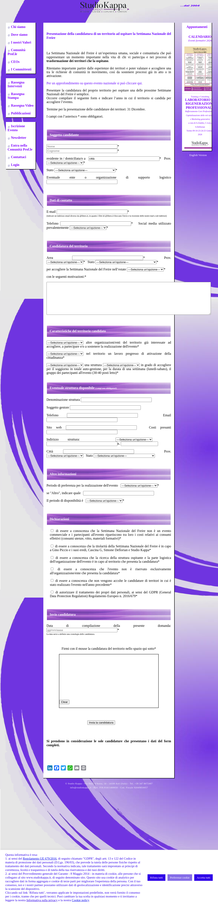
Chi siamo (17, 27)
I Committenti (20, 69)
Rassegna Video (21, 105)
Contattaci (18, 157)
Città (90, 457)
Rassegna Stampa (16, 95)
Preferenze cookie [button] (180, 877)
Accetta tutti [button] (203, 877)
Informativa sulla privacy (42, 900)
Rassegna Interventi (16, 84)
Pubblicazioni (20, 113)
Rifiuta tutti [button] (156, 877)
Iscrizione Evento (16, 128)
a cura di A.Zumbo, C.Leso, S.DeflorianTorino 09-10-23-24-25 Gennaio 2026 (200, 123)
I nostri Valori (20, 42)
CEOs (15, 62)
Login (14, 165)
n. (137, 450)
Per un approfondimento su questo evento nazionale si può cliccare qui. (94, 83)
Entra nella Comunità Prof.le (20, 147)
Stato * (82, 170)
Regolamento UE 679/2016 (39, 858)
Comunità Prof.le (16, 52)
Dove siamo (19, 34)
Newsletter (18, 137)
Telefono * (90, 223)
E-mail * (88, 211)
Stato (120, 462)
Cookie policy (80, 900)
